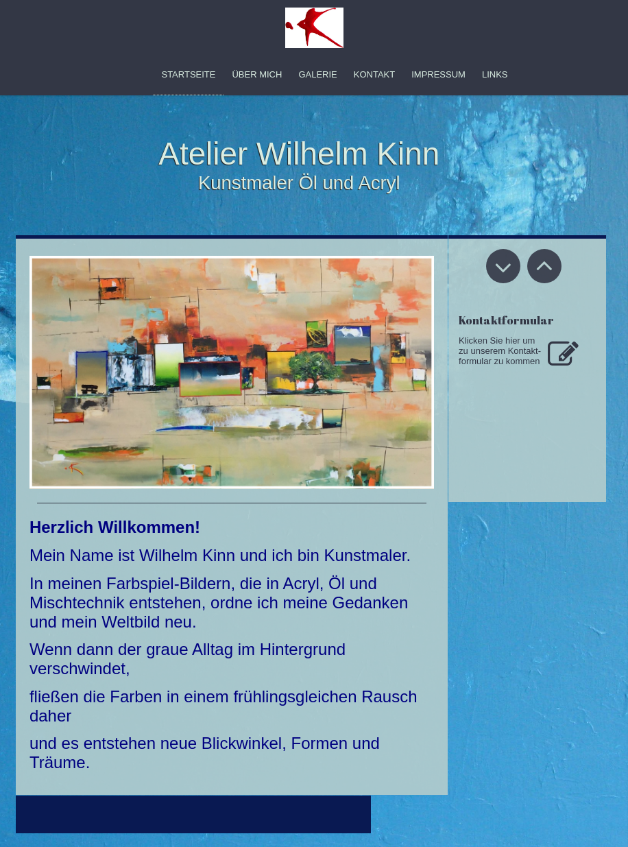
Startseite (188, 74)
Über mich (257, 74)
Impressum (438, 74)
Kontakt (374, 74)
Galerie (317, 74)
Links (495, 74)
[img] (314, 27)
